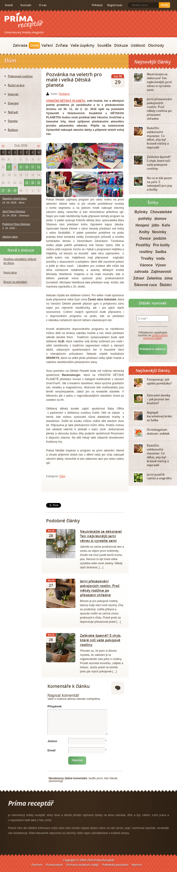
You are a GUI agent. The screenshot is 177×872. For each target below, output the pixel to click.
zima (168, 278)
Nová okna (10, 272)
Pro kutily (161, 245)
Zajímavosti (161, 271)
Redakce (64, 94)
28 (9, 190)
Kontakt (26, 5)
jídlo (155, 225)
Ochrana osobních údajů (82, 865)
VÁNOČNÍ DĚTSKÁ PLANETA (65, 100)
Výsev (160, 265)
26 (38, 182)
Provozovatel (54, 865)
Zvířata (62, 45)
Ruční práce (16, 85)
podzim (159, 238)
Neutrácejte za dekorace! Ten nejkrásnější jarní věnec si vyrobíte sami (101, 536)
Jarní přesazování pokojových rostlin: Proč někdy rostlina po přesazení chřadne (99, 588)
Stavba (13, 121)
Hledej (164, 5)
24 (26, 182)
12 (38, 167)
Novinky (159, 232)
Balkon (13, 130)
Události (138, 45)
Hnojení (142, 225)
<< (3, 145)
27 (3, 190)
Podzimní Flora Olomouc (16, 224)
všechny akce (10, 236)
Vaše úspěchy (82, 45)
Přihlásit (97, 5)
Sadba (160, 252)
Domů (9, 5)
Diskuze (121, 45)
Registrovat (114, 5)
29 (15, 190)
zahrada (141, 271)
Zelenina (154, 278)
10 (26, 167)
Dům (34, 45)
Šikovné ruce (145, 285)
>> (38, 145)
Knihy (144, 232)
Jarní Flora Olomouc (13, 211)
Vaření (47, 45)
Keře (166, 225)
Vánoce (146, 265)
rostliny (146, 252)
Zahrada (20, 45)
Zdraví (138, 278)
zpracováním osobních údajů (155, 337)
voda (160, 258)
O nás (43, 5)
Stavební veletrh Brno (14, 198)
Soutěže (104, 45)
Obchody (156, 45)
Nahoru (137, 865)
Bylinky (141, 212)
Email (51, 750)
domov (160, 219)
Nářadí (13, 112)
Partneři (37, 865)
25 (32, 182)
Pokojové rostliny (20, 76)
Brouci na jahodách (15, 282)
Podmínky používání (115, 865)
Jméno (52, 741)
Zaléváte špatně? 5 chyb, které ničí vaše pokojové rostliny (100, 640)
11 (32, 167)
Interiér (13, 94)
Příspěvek (54, 706)
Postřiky (143, 245)
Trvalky (147, 258)
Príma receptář (24, 21)
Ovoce (145, 238)
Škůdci (165, 285)
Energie (13, 103)
